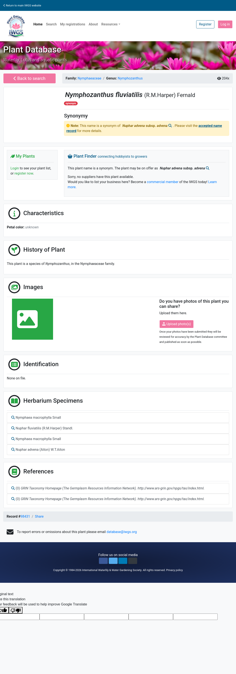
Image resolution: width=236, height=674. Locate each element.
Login (14, 168)
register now (24, 173)
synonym (70, 103)
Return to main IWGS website (22, 5)
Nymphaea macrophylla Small (36, 418)
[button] (103, 561)
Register (205, 24)
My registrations (72, 24)
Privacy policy (174, 570)
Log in (225, 24)
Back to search (29, 78)
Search (51, 24)
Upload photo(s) (176, 324)
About (93, 24)
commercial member (162, 182)
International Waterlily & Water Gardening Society (111, 570)
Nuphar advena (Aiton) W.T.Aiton (38, 450)
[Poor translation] (15, 610)
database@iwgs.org (122, 532)
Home (38, 24)
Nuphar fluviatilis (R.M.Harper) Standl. (42, 428)
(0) (108, 488)
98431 (25, 516)
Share (39, 516)
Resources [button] (109, 24)
